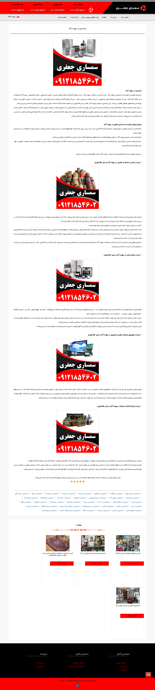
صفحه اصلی (122, 663)
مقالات (123, 670)
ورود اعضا (11, 17)
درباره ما (40, 663)
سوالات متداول (79, 663)
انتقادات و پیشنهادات (76, 667)
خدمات (123, 667)
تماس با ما (39, 667)
